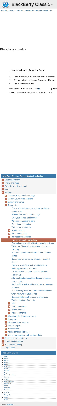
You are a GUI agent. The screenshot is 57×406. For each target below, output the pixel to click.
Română (6, 390)
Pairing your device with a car (24, 268)
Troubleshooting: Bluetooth (23, 300)
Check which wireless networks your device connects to (30, 210)
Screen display (14, 325)
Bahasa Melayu (9, 381)
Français (7, 366)
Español (6, 364)
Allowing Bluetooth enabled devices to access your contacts (31, 279)
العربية (6, 356)
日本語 (6, 379)
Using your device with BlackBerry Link (25, 335)
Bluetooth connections (43, 10)
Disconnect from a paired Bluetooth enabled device (30, 260)
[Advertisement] (28, 29)
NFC (13, 303)
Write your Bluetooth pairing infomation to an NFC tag (30, 248)
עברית (6, 368)
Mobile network (18, 230)
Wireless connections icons (23, 221)
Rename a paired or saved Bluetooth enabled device (31, 254)
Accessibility (13, 329)
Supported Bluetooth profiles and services (29, 297)
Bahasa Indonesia (9, 375)
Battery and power (16, 202)
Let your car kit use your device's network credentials (29, 273)
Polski (6, 385)
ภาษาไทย (7, 392)
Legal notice (10, 348)
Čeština (6, 358)
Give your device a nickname (24, 218)
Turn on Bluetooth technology (24, 240)
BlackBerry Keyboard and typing (22, 316)
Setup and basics (12, 180)
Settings (19, 10)
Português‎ (7, 387)
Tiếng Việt (7, 395)
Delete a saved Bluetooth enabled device (29, 265)
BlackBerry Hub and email (16, 186)
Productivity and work (14, 341)
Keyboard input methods (18, 322)
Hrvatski (6, 371)
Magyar (6, 373)
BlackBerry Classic (5, 5)
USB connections (19, 306)
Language (12, 319)
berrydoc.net (9, 404)
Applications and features (16, 338)
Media (7, 189)
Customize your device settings (21, 196)
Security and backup (13, 344)
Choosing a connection (21, 224)
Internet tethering (18, 313)
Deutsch (6, 360)
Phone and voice (12, 183)
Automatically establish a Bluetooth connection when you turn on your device (31, 292)
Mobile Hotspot (18, 310)
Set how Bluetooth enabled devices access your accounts (32, 286)
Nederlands (7, 383)
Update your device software (20, 199)
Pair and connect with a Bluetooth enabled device (32, 243)
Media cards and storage (19, 332)
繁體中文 (7, 399)
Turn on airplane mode (21, 227)
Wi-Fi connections (19, 234)
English (6, 362)
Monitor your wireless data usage (25, 215)
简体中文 (7, 397)
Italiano (6, 377)
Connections (28, 10)
